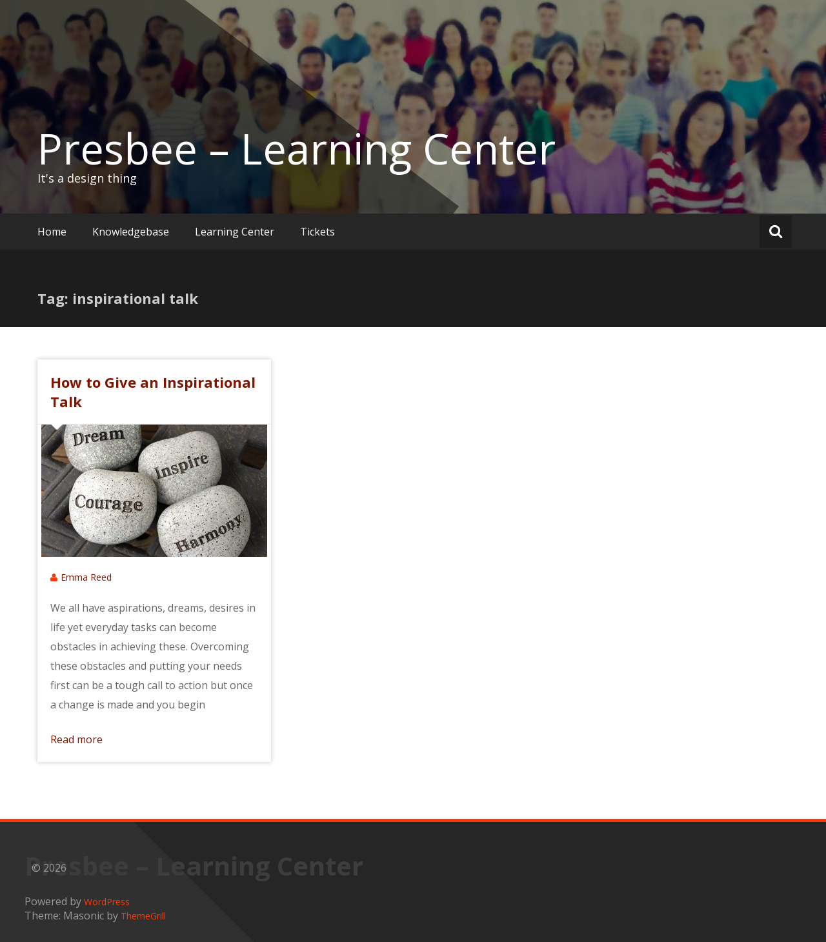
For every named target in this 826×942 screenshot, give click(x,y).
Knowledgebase (130, 232)
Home (51, 232)
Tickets (317, 232)
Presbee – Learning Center (296, 148)
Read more (76, 739)
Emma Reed (86, 577)
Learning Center (234, 232)
